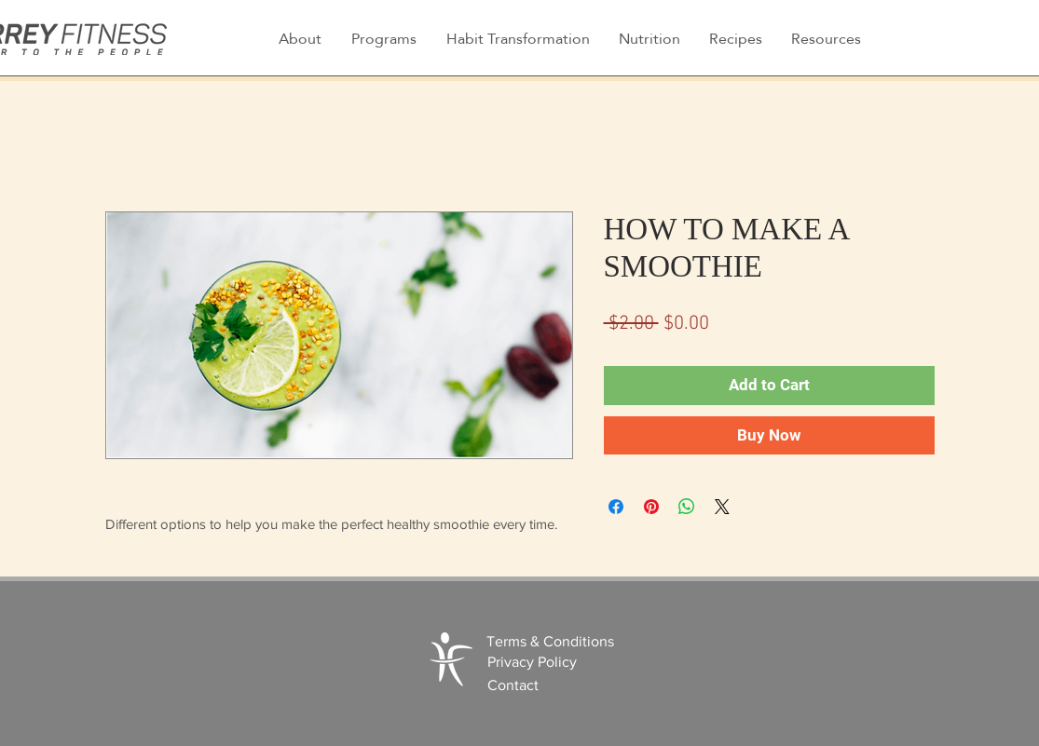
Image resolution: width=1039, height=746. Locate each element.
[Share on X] (722, 506)
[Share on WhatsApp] (687, 506)
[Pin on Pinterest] (651, 506)
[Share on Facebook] (616, 506)
